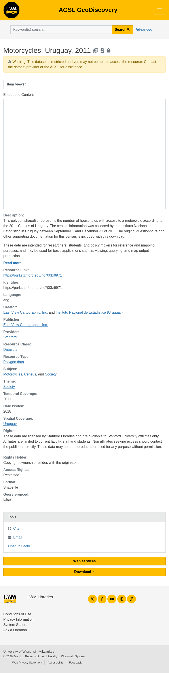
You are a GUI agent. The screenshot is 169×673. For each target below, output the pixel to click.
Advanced (144, 29)
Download (83, 572)
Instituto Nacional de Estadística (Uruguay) (89, 312)
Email (17, 537)
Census (30, 374)
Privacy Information (18, 619)
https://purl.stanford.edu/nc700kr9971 (32, 275)
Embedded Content (18, 95)
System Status (14, 625)
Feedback (75, 662)
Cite (16, 528)
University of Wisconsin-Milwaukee (28, 651)
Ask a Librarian (15, 630)
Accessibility (55, 662)
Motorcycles (12, 374)
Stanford (10, 337)
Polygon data (13, 362)
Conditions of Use (17, 614)
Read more (12, 263)
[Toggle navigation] (159, 10)
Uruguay (10, 424)
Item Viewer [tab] (16, 84)
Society (51, 374)
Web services (84, 561)
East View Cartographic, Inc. (25, 312)
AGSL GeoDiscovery (11, 11)
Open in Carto (19, 546)
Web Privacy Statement (27, 662)
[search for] (61, 29)
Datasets (10, 349)
